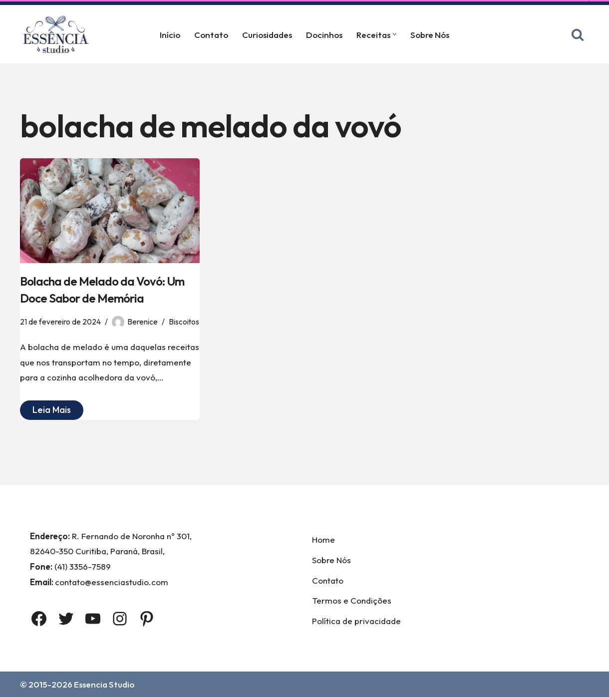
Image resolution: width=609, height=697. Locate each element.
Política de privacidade (356, 621)
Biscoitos (184, 322)
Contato (211, 34)
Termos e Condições (351, 600)
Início (170, 34)
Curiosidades (267, 34)
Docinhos (324, 34)
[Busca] (577, 34)
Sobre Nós (429, 34)
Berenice (142, 322)
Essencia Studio (104, 684)
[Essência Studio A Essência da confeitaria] (58, 34)
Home (323, 539)
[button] (394, 34)
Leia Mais (45, 411)
